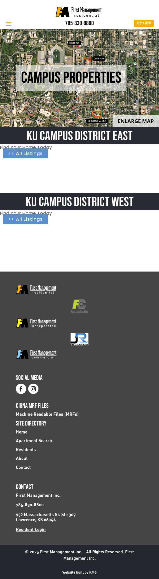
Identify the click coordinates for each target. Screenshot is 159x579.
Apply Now (144, 23)
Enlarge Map (136, 121)
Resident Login (31, 529)
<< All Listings (25, 153)
